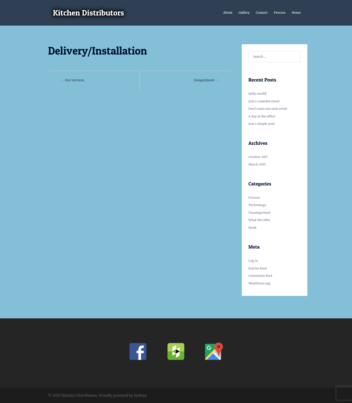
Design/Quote (204, 80)
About (227, 13)
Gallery (244, 13)
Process (280, 13)
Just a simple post (262, 124)
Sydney (140, 395)
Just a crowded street (264, 101)
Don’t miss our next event (268, 109)
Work (253, 228)
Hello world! (258, 94)
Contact (262, 13)
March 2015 (257, 164)
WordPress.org (260, 283)
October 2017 (258, 157)
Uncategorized (259, 213)
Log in (253, 261)
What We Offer (260, 220)
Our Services (74, 80)
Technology (257, 205)
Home (296, 13)
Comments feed (260, 276)
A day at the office (262, 116)
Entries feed (258, 268)
